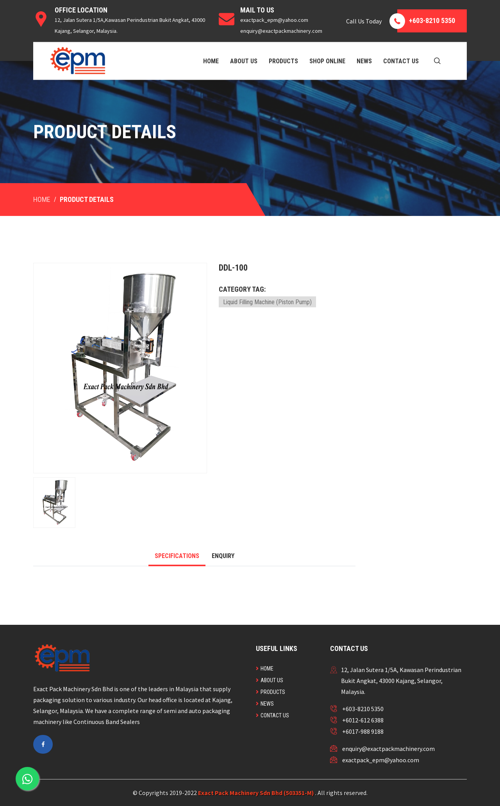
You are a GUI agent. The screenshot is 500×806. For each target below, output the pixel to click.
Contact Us (401, 60)
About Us (243, 60)
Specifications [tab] (177, 556)
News (364, 60)
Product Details (87, 199)
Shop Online (327, 60)
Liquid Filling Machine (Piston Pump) (267, 302)
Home (211, 60)
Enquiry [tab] (223, 556)
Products (283, 60)
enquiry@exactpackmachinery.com (388, 749)
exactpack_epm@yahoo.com (380, 760)
